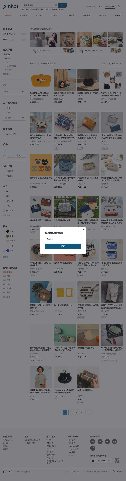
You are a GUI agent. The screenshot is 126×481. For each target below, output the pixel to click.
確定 (63, 246)
